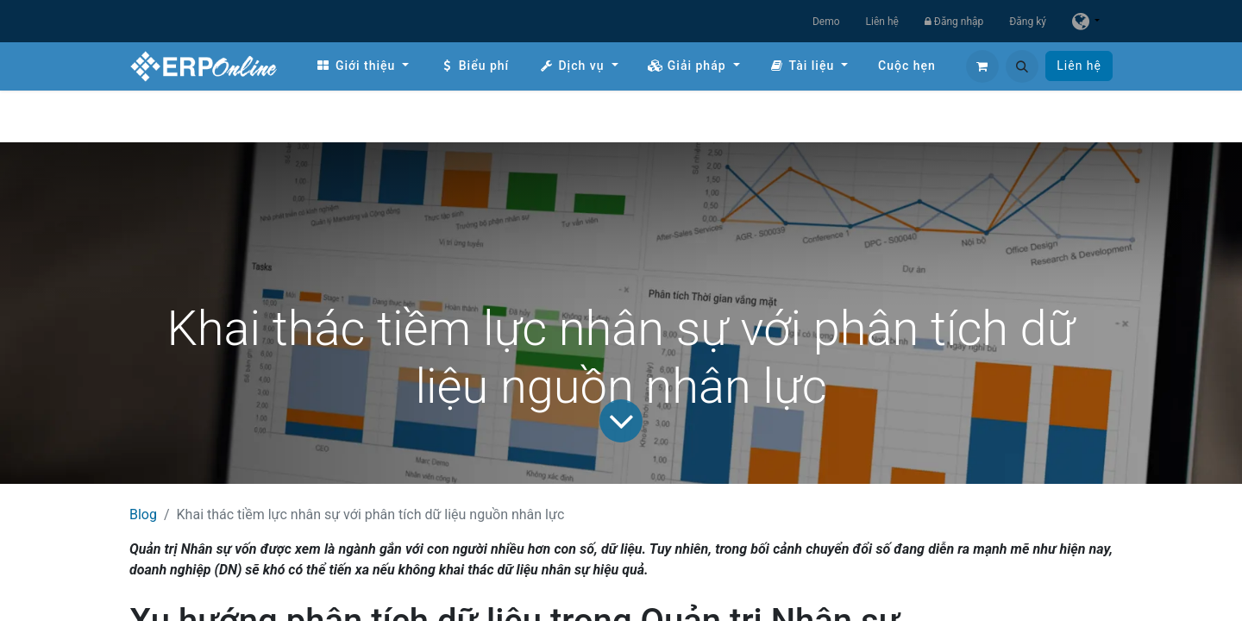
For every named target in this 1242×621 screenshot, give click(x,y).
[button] (1022, 66)
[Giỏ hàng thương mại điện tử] (982, 66)
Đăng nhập (954, 22)
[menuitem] (362, 66)
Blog (143, 514)
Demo (826, 22)
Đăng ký (1027, 22)
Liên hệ (882, 22)
